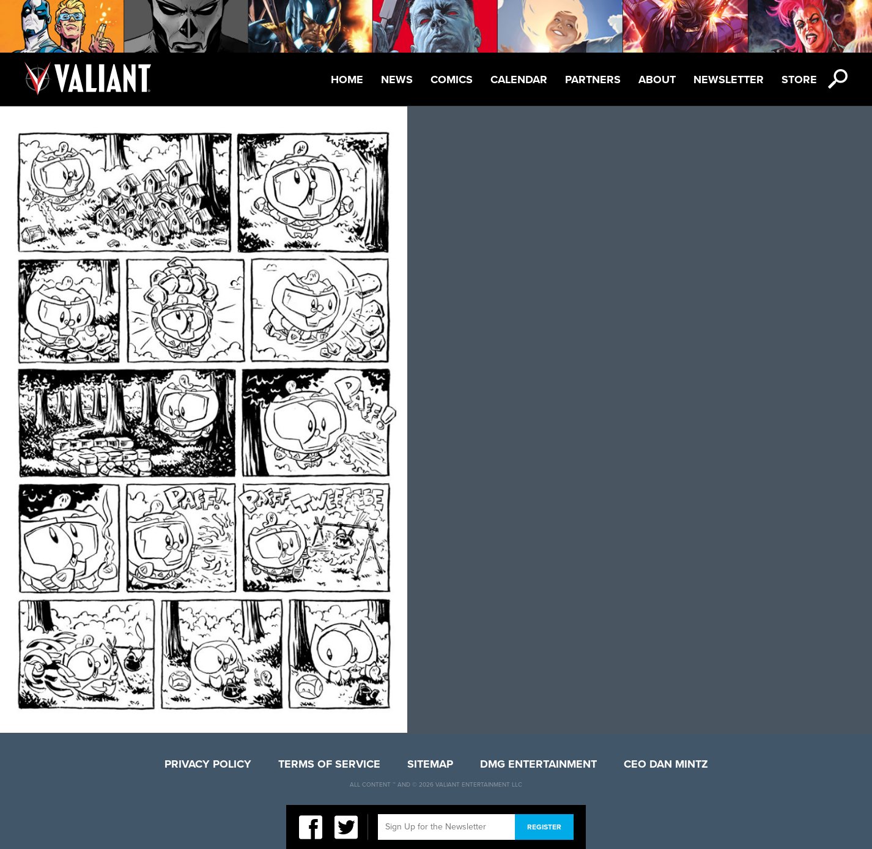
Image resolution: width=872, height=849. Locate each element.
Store (799, 79)
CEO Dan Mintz (666, 764)
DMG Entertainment (538, 764)
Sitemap (430, 764)
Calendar (518, 79)
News (397, 79)
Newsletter (728, 79)
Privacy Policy (207, 764)
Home (347, 79)
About (657, 79)
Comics (451, 79)
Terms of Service (329, 764)
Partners (593, 79)
